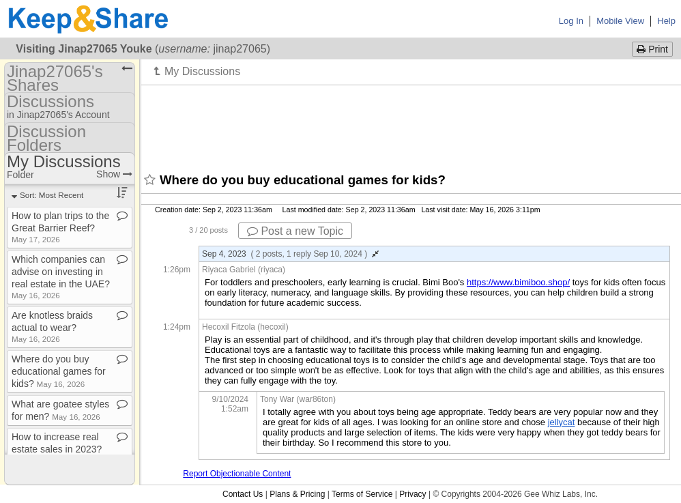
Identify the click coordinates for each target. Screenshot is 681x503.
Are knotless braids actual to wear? (52, 326)
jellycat (561, 422)
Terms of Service (362, 494)
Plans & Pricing (297, 494)
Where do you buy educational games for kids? (59, 371)
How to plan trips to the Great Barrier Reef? (60, 227)
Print (652, 49)
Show (114, 174)
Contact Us (242, 494)
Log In (571, 21)
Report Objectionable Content (237, 473)
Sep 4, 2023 (290, 254)
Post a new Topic (295, 231)
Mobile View (620, 21)
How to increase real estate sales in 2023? (57, 448)
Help (666, 21)
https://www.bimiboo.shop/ (518, 282)
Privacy (412, 494)
